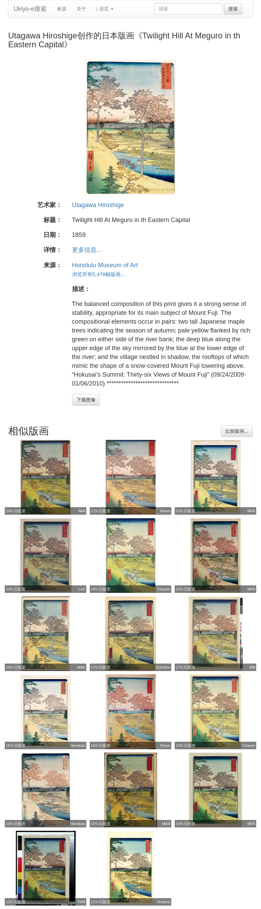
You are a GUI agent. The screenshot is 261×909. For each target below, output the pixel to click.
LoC (81, 589)
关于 (81, 9)
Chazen (163, 589)
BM (252, 667)
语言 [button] (105, 9)
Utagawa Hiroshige (98, 205)
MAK (81, 667)
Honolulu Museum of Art (105, 265)
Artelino (163, 902)
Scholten (162, 667)
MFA (251, 511)
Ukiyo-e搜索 (30, 8)
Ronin (165, 511)
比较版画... (236, 431)
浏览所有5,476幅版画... (98, 274)
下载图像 (85, 399)
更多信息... (87, 249)
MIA (82, 511)
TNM (81, 902)
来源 (61, 9)
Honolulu (77, 745)
